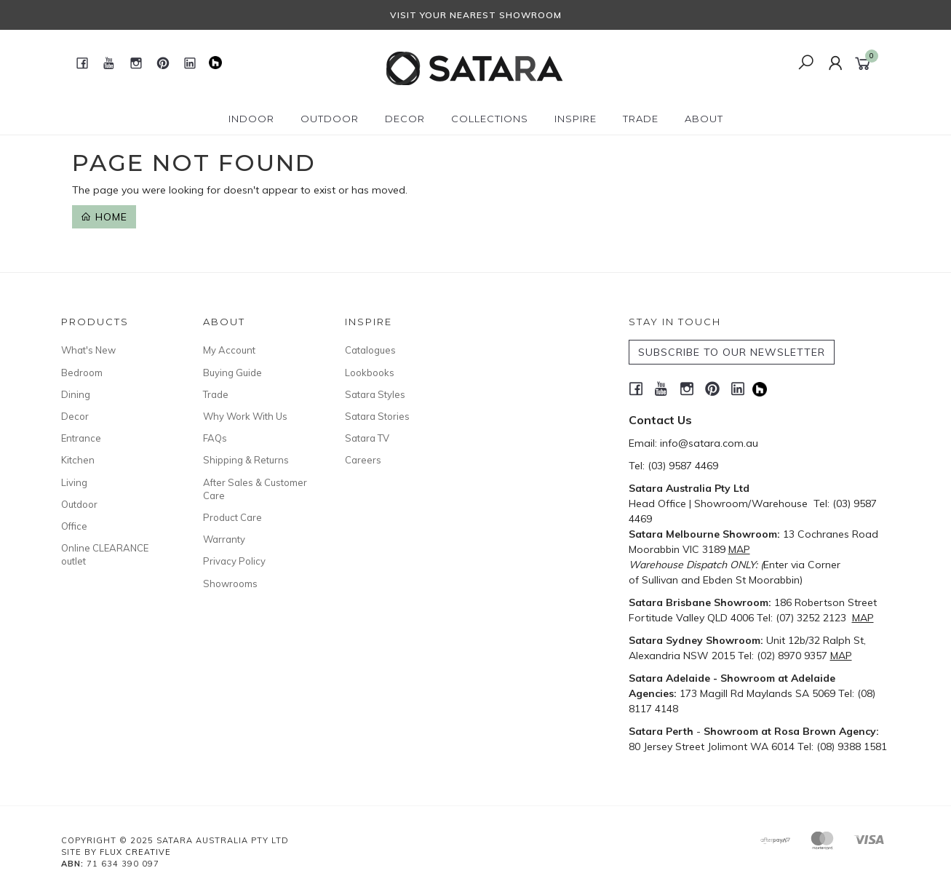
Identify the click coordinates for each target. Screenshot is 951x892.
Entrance (81, 438)
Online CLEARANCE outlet (104, 554)
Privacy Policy (234, 561)
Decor (75, 416)
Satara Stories (377, 416)
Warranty (224, 539)
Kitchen (78, 460)
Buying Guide (232, 372)
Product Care (232, 517)
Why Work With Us (245, 416)
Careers (363, 460)
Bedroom (82, 372)
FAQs (215, 438)
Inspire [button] (575, 118)
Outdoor (79, 504)
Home (104, 216)
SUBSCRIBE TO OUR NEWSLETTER (731, 352)
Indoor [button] (251, 118)
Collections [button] (489, 118)
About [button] (704, 118)
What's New (88, 350)
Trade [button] (640, 118)
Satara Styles (375, 394)
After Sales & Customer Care (255, 489)
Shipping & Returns (246, 460)
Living (74, 482)
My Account (229, 350)
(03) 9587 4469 (683, 465)
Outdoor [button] (330, 118)
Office (74, 526)
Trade (215, 394)
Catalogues (370, 350)
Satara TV (367, 438)
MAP (739, 549)
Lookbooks (369, 372)
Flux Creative (135, 852)
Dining (75, 394)
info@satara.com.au (709, 443)
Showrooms (230, 583)
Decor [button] (405, 118)
